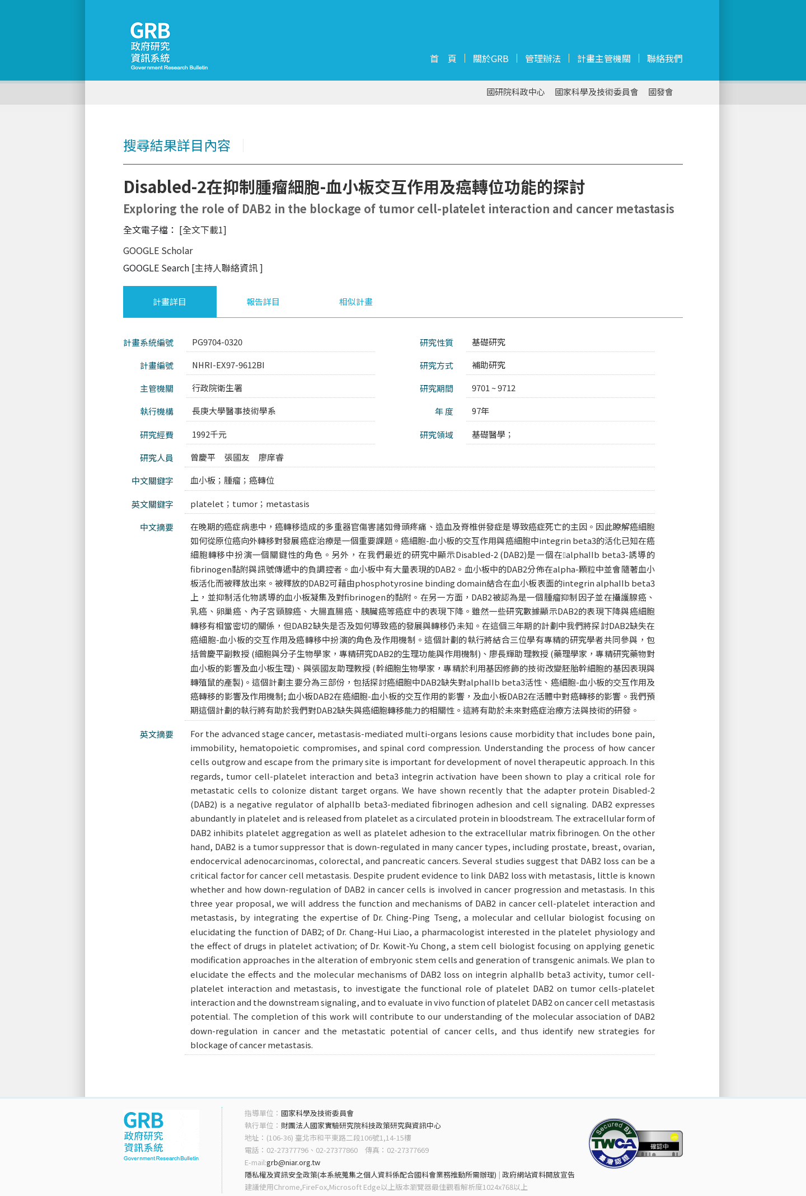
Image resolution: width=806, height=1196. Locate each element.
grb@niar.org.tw (293, 1162)
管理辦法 (543, 58)
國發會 (660, 92)
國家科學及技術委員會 (597, 92)
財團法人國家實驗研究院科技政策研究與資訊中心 (361, 1125)
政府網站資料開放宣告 (538, 1174)
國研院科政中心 (515, 92)
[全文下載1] (203, 229)
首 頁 (443, 58)
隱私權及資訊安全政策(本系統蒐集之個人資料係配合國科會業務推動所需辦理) (370, 1174)
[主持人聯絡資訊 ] (227, 267)
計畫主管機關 (604, 58)
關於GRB (491, 58)
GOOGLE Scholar (158, 250)
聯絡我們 (665, 58)
